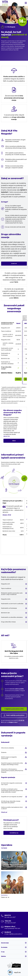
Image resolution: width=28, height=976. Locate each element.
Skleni (18, 379)
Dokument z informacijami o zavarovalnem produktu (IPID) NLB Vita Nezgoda (12, 770)
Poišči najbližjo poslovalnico (14, 715)
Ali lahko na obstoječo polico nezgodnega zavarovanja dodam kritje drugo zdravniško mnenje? (12, 790)
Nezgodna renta (5, 599)
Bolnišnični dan (5, 612)
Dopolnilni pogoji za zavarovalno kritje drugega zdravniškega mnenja (12, 763)
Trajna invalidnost (6, 588)
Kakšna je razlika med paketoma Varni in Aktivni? (12, 808)
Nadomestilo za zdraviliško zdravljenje (12, 617)
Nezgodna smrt (5, 584)
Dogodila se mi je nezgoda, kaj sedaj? (11, 796)
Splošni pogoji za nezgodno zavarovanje (9, 757)
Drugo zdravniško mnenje (8, 622)
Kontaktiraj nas (14, 833)
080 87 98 (6, 436)
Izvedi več (14, 263)
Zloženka (3, 752)
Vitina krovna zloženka (7, 748)
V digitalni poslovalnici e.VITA (14, 709)
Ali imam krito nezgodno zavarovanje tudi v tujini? (11, 783)
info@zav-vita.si (12, 722)
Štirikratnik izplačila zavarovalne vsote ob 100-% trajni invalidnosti (11, 593)
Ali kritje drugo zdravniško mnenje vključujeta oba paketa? (10, 801)
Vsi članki (4, 848)
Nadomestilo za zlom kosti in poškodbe (12, 603)
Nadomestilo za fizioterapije (9, 608)
